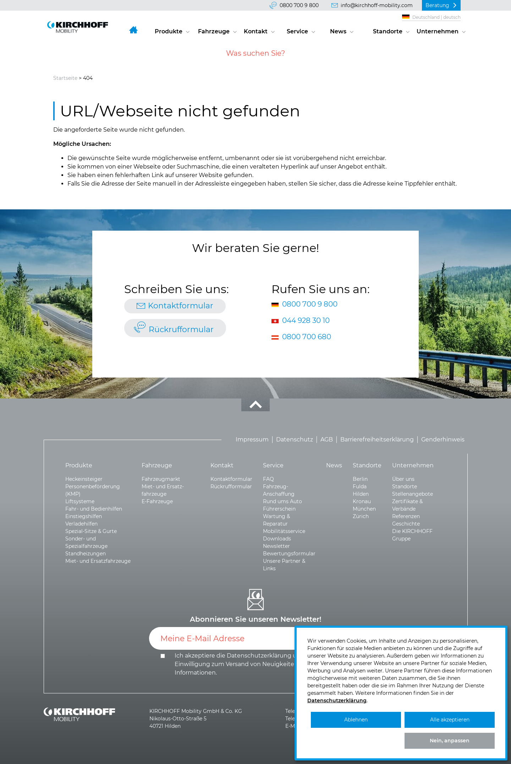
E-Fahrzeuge (157, 501)
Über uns (403, 479)
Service (297, 31)
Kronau (362, 501)
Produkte (168, 31)
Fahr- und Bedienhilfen (93, 509)
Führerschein (279, 509)
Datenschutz (294, 439)
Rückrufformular (181, 329)
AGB (326, 439)
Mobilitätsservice (284, 531)
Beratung (437, 5)
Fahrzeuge (214, 31)
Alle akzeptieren (449, 719)
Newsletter (276, 546)
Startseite (65, 78)
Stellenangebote (412, 494)
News (338, 31)
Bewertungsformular (289, 553)
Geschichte (406, 524)
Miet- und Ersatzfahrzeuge (98, 561)
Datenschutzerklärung (259, 655)
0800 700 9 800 (299, 5)
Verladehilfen (81, 524)
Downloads (277, 538)
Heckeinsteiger (84, 479)
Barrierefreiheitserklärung (377, 439)
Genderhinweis (443, 439)
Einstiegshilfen (83, 516)
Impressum (252, 439)
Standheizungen (85, 553)
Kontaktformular (180, 305)
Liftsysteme (79, 501)
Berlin (360, 479)
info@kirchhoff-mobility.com (377, 5)
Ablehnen (356, 719)
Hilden (361, 494)
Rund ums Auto (282, 501)
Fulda (360, 486)
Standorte (387, 31)
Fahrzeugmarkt (161, 479)
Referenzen (406, 516)
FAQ (268, 479)
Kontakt (256, 31)
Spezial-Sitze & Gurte (91, 531)
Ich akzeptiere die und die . (245, 664)
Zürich (361, 516)
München (364, 509)
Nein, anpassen (449, 740)
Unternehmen (437, 31)
